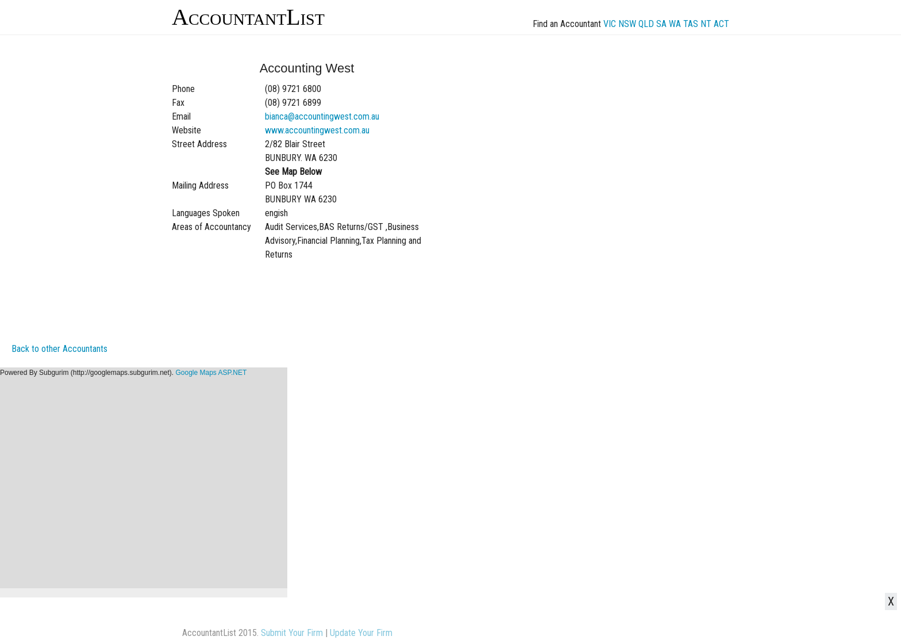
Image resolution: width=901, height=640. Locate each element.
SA (661, 23)
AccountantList (248, 17)
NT (705, 23)
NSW (627, 23)
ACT (721, 23)
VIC (609, 23)
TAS (690, 23)
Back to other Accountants (59, 348)
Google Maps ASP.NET (211, 373)
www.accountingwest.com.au (317, 130)
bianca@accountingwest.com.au (322, 116)
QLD (646, 23)
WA (675, 23)
